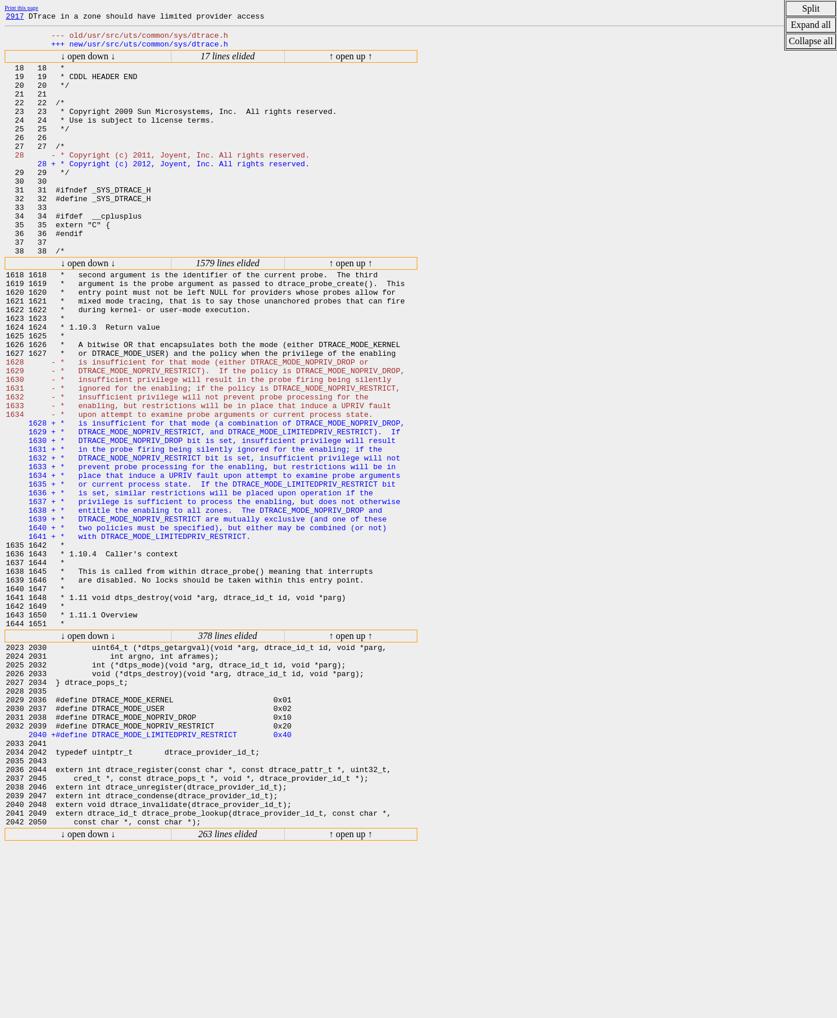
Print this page (21, 8)
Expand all (811, 25)
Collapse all (811, 41)
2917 (15, 17)
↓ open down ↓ (88, 61)
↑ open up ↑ (351, 61)
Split (811, 8)
